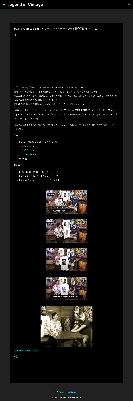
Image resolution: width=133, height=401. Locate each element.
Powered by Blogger (66, 392)
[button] (15, 35)
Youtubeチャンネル (33, 154)
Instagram (29, 146)
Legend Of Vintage (22, 350)
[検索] (129, 4)
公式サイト (29, 150)
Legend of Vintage (25, 4)
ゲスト (35, 350)
